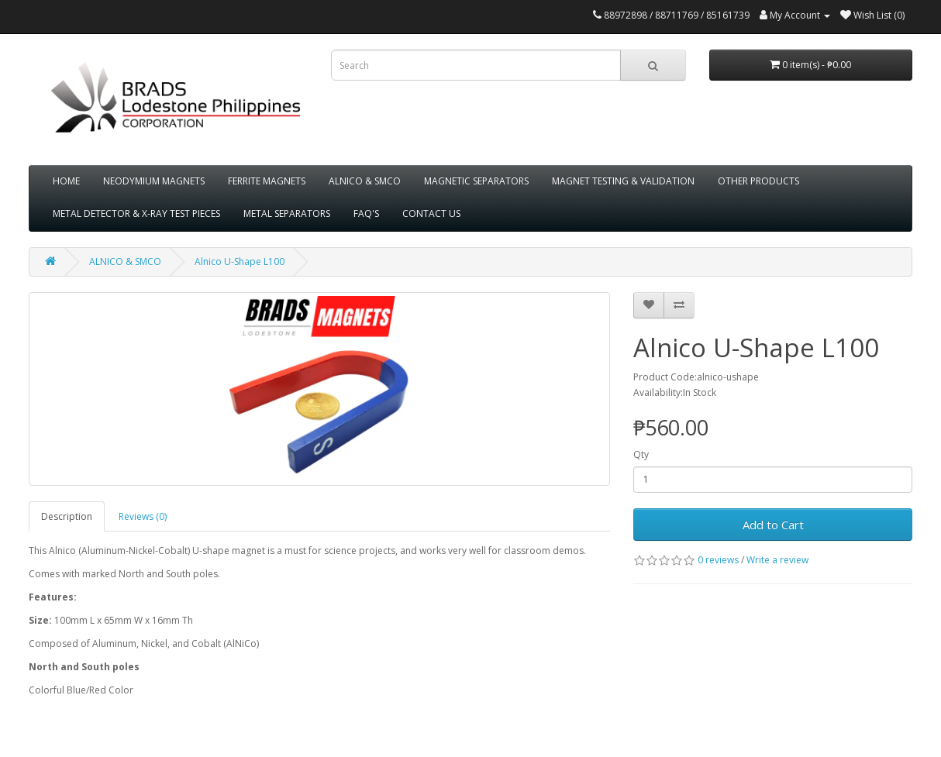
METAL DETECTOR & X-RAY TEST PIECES (136, 213)
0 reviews (718, 559)
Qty (641, 454)
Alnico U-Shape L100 (239, 261)
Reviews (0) (143, 516)
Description (66, 516)
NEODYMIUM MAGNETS (154, 181)
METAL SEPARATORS (286, 213)
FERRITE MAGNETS (266, 181)
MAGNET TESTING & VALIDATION (623, 181)
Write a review (777, 559)
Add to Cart (773, 524)
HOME (66, 181)
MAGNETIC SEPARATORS (476, 181)
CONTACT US (431, 213)
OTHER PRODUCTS (758, 181)
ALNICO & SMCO (365, 181)
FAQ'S (366, 213)
